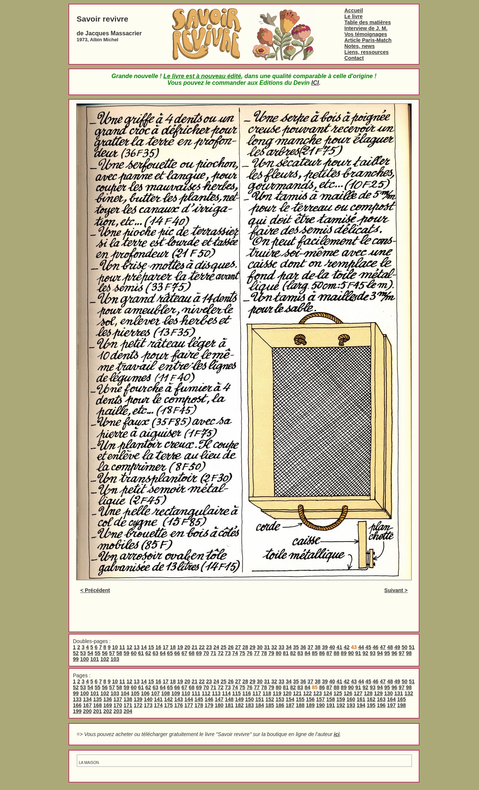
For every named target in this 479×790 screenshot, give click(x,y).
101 (94, 659)
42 (347, 647)
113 (216, 693)
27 (238, 647)
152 (270, 699)
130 (388, 693)
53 (83, 653)
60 (134, 653)
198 (401, 705)
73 (228, 653)
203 (117, 711)
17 (165, 647)
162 (371, 699)
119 (277, 693)
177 (188, 705)
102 (104, 659)
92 (366, 653)
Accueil (353, 10)
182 (239, 705)
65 (170, 653)
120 (287, 693)
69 (199, 653)
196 (381, 705)
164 (391, 699)
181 (229, 705)
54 (90, 653)
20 (187, 647)
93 (373, 653)
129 (378, 693)
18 (173, 647)
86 (322, 653)
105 (135, 693)
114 (226, 693)
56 (105, 653)
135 (97, 699)
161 (361, 699)
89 (344, 653)
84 (308, 653)
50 (405, 647)
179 (209, 705)
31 (267, 647)
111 (196, 693)
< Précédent (95, 590)
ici (337, 734)
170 (117, 705)
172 (138, 705)
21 (194, 647)
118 (267, 693)
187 (290, 705)
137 (117, 699)
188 (300, 705)
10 (115, 647)
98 (409, 653)
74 (235, 653)
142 (168, 699)
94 (380, 653)
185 (270, 705)
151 (259, 699)
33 (281, 647)
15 (151, 647)
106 (145, 693)
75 (242, 653)
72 (221, 653)
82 (293, 653)
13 (137, 647)
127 (358, 693)
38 (318, 647)
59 (126, 653)
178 (199, 705)
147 (219, 699)
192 (341, 705)
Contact (354, 58)
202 (107, 711)
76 (250, 653)
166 (77, 705)
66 (177, 653)
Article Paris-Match (368, 40)
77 (257, 653)
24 (216, 647)
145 (199, 699)
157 (320, 699)
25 (223, 647)
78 (264, 653)
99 (76, 659)
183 (249, 705)
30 (260, 647)
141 (158, 699)
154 (290, 699)
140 (148, 699)
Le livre (353, 16)
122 (307, 693)
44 (361, 647)
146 (209, 699)
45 (369, 647)
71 (213, 653)
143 (178, 699)
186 (280, 705)
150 (249, 699)
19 (180, 647)
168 (97, 705)
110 (185, 693)
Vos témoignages (365, 34)
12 (129, 647)
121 (297, 693)
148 (229, 699)
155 (300, 699)
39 (325, 647)
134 (87, 699)
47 (383, 647)
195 (371, 705)
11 (122, 647)
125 (338, 693)
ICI (315, 83)
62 (148, 653)
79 (271, 653)
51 (412, 647)
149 (239, 699)
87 (329, 653)
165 (401, 699)
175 (168, 705)
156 (310, 699)
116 (246, 693)
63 (155, 653)
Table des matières (367, 22)
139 (138, 699)
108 (165, 693)
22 (202, 647)
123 (317, 693)
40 (332, 647)
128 (368, 693)
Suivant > (396, 590)
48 (390, 647)
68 (192, 653)
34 (289, 647)
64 (163, 653)
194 (361, 705)
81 (286, 653)
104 (124, 693)
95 (387, 653)
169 (107, 705)
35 (296, 647)
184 (259, 705)
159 (341, 699)
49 (397, 647)
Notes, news (359, 46)
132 (408, 693)
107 (155, 693)
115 (236, 693)
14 (144, 647)
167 (87, 705)
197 (391, 705)
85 (315, 653)
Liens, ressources (366, 52)
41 (340, 647)
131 (398, 693)
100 (84, 659)
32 (274, 647)
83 (300, 653)
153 (280, 699)
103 (114, 659)
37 (311, 647)
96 (395, 653)
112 (206, 693)
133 (77, 699)
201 (97, 711)
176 (178, 705)
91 (358, 653)
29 (252, 647)
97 (402, 653)
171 (127, 705)
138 (127, 699)
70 (206, 653)
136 (107, 699)
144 (188, 699)
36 (303, 647)
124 (327, 693)
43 (354, 681)
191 (330, 705)
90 (351, 653)
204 (127, 711)
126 (348, 693)
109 (175, 693)
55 (97, 653)
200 (87, 711)
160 (351, 699)
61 (141, 653)
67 (184, 653)
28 (245, 647)
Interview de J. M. (366, 28)
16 (158, 647)
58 (119, 653)
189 (310, 705)
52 (76, 653)
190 (320, 705)
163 (381, 699)
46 (376, 647)
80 (279, 653)
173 (148, 705)
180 (219, 705)
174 (158, 705)
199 (77, 711)
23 (209, 647)
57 (112, 653)
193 (351, 705)
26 (231, 647)
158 (330, 699)
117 (257, 693)
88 (337, 653)
